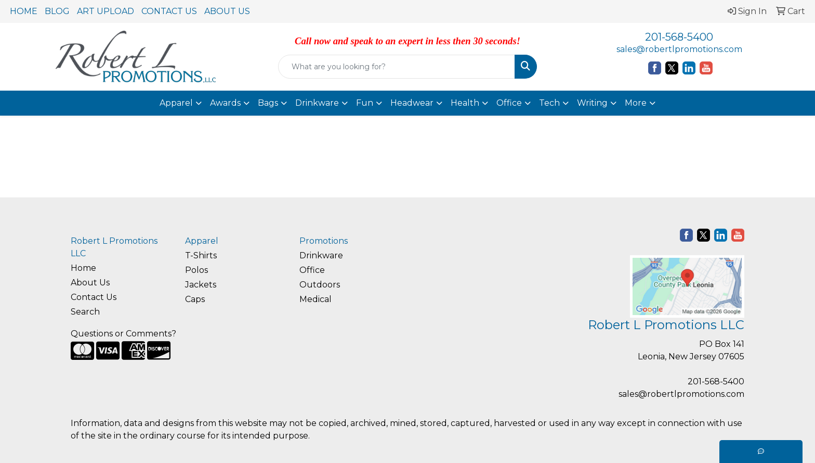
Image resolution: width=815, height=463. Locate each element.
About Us (90, 282)
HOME (23, 11)
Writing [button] (592, 103)
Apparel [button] (176, 103)
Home (83, 268)
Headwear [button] (411, 103)
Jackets (200, 285)
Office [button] (509, 103)
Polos (196, 270)
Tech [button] (549, 103)
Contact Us (93, 297)
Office (312, 270)
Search (85, 312)
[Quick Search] (397, 67)
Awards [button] (225, 103)
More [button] (636, 103)
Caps (195, 299)
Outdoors (319, 285)
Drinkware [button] (317, 103)
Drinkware (321, 255)
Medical (315, 299)
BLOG (57, 11)
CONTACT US (169, 11)
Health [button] (465, 103)
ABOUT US (227, 11)
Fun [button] (364, 103)
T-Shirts (201, 255)
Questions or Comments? (123, 334)
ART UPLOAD (105, 11)
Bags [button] (268, 103)
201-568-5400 (679, 37)
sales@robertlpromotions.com (679, 49)
